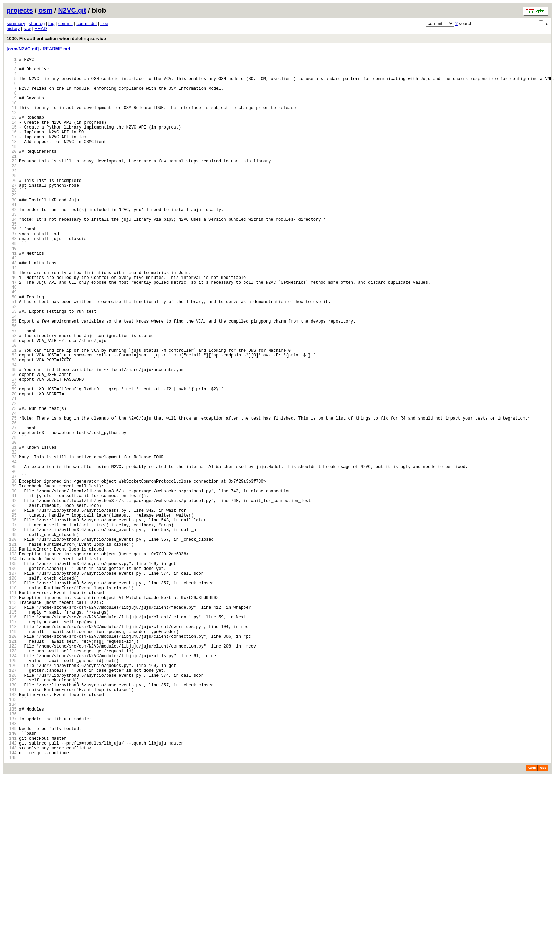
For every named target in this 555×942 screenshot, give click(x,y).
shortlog (37, 23)
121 (12, 767)
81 (12, 531)
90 (12, 584)
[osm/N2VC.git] (23, 48)
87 (12, 567)
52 (12, 360)
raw (27, 28)
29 (12, 225)
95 (12, 614)
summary (16, 23)
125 (12, 790)
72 (12, 478)
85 (12, 555)
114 (12, 726)
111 (12, 708)
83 (12, 543)
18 (12, 160)
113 (12, 720)
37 (12, 272)
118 (12, 749)
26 (12, 207)
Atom (532, 918)
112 (12, 714)
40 (12, 290)
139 (12, 873)
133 (12, 837)
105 (12, 673)
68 (12, 455)
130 (12, 820)
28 (12, 219)
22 (12, 184)
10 (12, 113)
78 (12, 514)
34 (12, 254)
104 (12, 667)
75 (12, 496)
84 (12, 549)
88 (12, 572)
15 (12, 143)
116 (12, 737)
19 (12, 166)
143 (12, 896)
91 (12, 590)
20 (12, 172)
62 (12, 419)
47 (12, 331)
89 (12, 578)
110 (12, 702)
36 (12, 266)
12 (12, 125)
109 (12, 696)
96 (12, 620)
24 (12, 196)
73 (12, 484)
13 (12, 131)
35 (12, 260)
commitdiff (86, 23)
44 (12, 313)
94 (12, 608)
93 (12, 602)
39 (12, 284)
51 (12, 355)
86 (12, 561)
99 (12, 637)
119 (12, 755)
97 (12, 625)
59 (12, 402)
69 (12, 461)
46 (12, 325)
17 (12, 154)
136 (12, 855)
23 (12, 190)
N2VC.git (72, 10)
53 (12, 366)
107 (12, 684)
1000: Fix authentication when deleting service (56, 38)
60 (12, 408)
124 (12, 784)
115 (12, 731)
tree (104, 23)
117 (12, 743)
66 (12, 443)
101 (12, 649)
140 (12, 879)
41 (12, 296)
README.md (56, 48)
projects (20, 10)
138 (12, 867)
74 (12, 490)
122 (12, 773)
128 (12, 808)
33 (12, 249)
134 (12, 843)
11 (12, 119)
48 (12, 337)
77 (12, 508)
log (51, 23)
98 (12, 631)
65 (12, 437)
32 (12, 243)
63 (12, 425)
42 (12, 302)
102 (12, 655)
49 (12, 343)
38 (12, 278)
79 (12, 519)
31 (12, 237)
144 (12, 902)
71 (12, 472)
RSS (543, 918)
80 (12, 525)
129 (12, 814)
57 (12, 390)
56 (12, 384)
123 (12, 779)
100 (12, 643)
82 (12, 537)
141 (12, 885)
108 (12, 690)
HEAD (40, 28)
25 (12, 201)
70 (12, 466)
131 (12, 826)
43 (12, 307)
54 (12, 372)
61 (12, 413)
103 (12, 661)
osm (45, 10)
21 (12, 178)
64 (12, 431)
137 (12, 861)
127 (12, 802)
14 (12, 137)
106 (12, 678)
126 (12, 796)
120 (12, 761)
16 (12, 148)
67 (12, 449)
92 (12, 596)
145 (12, 908)
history (13, 28)
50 (12, 349)
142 (12, 890)
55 (12, 378)
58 (12, 396)
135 (12, 849)
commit (65, 23)
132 (12, 832)
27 (12, 213)
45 (12, 319)
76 (12, 502)
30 (12, 231)
